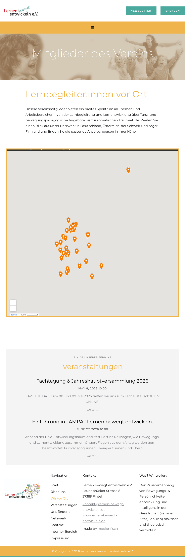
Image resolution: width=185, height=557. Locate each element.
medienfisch (108, 528)
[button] (93, 28)
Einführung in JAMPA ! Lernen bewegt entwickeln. (92, 422)
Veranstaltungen (64, 505)
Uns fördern (60, 512)
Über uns (58, 492)
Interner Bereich (64, 531)
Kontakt (57, 525)
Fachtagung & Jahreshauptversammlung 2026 (92, 381)
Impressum (60, 538)
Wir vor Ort (59, 498)
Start (54, 485)
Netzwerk (58, 518)
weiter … (92, 409)
